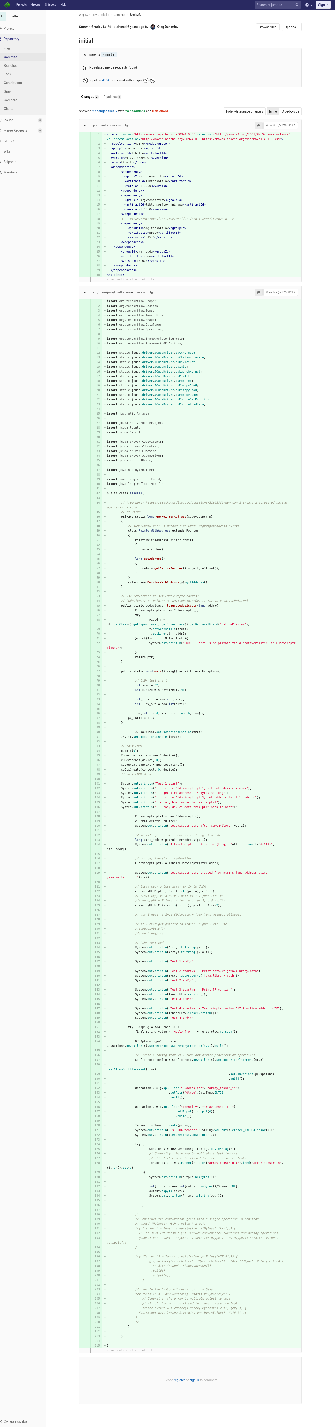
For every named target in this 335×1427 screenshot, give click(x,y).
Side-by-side (293, 111)
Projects (21, 4)
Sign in (323, 5)
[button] (25, 1421)
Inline (276, 111)
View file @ (283, 125)
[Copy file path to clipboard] (130, 125)
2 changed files (107, 111)
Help (64, 4)
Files (12, 48)
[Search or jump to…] (278, 5)
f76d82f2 (138, 15)
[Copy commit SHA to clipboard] (113, 27)
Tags (12, 74)
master (112, 54)
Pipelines (115, 97)
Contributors (18, 83)
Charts (14, 108)
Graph (13, 91)
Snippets (50, 4)
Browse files (270, 27)
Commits (16, 57)
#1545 (109, 80)
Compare (16, 100)
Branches (16, 65)
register (182, 1380)
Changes (92, 97)
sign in (197, 1380)
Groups (35, 4)
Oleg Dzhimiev (90, 15)
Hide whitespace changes (247, 111)
